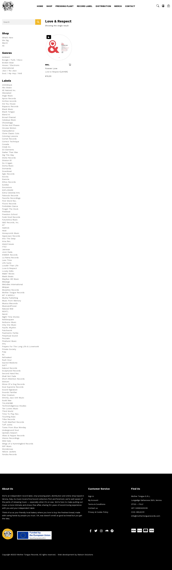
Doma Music (8, 166)
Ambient (6, 57)
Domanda (6, 168)
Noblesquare (8, 319)
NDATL (5, 311)
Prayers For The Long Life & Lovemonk (20, 346)
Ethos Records (9, 182)
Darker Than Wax (10, 152)
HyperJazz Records (11, 236)
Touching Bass (8, 417)
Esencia (5, 179)
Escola (5, 177)
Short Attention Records (13, 379)
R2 (3, 354)
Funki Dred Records (11, 217)
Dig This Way (8, 155)
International (8, 68)
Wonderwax (7, 449)
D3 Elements (8, 150)
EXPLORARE (7, 190)
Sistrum (5, 381)
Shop (49, 6)
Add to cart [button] (71, 64)
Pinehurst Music (9, 341)
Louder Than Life (10, 265)
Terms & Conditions (96, 504)
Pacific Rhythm (9, 328)
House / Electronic (10, 65)
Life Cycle (6, 263)
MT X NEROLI (8, 295)
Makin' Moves (8, 274)
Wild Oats (6, 441)
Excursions (7, 187)
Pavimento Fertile (10, 333)
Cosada (5, 144)
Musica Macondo (10, 303)
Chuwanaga (7, 123)
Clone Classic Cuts (10, 133)
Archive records (9, 101)
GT (3, 225)
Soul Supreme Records (12, 387)
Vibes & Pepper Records (13, 435)
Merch (118, 6)
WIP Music (7, 446)
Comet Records (9, 139)
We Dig (5, 40)
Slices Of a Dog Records (13, 384)
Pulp (4, 352)
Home (40, 6)
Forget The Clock (10, 209)
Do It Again (7, 163)
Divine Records (9, 158)
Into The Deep (9, 238)
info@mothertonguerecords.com (145, 516)
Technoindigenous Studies (14, 406)
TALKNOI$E (7, 403)
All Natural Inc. (9, 90)
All (3, 46)
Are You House (8, 104)
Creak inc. (6, 147)
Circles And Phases (10, 125)
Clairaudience (8, 131)
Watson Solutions (85, 555)
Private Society (9, 349)
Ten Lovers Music (10, 408)
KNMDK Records (10, 255)
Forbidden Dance (10, 206)
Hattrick (5, 228)
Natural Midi (7, 309)
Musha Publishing (10, 298)
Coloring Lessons (10, 136)
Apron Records (9, 98)
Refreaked (6, 357)
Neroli (4, 314)
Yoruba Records (9, 454)
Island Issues (8, 244)
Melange (6, 282)
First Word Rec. (9, 201)
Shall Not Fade (9, 376)
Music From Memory (11, 301)
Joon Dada (7, 252)
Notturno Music (9, 322)
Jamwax (6, 249)
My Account (93, 500)
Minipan (5, 287)
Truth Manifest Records (13, 422)
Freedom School (10, 214)
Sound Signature (9, 390)
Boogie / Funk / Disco (12, 60)
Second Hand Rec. (10, 373)
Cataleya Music (9, 120)
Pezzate (6, 338)
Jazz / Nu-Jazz (9, 71)
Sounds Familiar (9, 392)
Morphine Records (10, 290)
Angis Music (7, 96)
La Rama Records (10, 257)
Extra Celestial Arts (11, 193)
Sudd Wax (6, 400)
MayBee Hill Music (10, 279)
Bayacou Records (10, 106)
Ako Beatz (7, 87)
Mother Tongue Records (13, 292)
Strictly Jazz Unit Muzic (13, 398)
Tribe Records (8, 419)
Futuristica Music (10, 220)
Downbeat (7, 171)
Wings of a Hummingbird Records (17, 444)
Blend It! (6, 114)
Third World (7, 411)
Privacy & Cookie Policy (98, 512)
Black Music (7, 109)
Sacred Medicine (9, 363)
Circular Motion (9, 128)
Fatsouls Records (10, 195)
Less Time (7, 260)
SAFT (4, 365)
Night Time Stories (10, 317)
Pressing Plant (64, 6)
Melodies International (12, 284)
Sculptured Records (11, 371)
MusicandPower (9, 306)
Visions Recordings (10, 438)
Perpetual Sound (10, 336)
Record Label (84, 6)
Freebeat (6, 211)
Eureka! (5, 185)
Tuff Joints (7, 425)
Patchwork (7, 330)
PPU (4, 344)
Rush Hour (7, 360)
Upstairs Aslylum (9, 433)
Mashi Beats (7, 276)
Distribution (103, 6)
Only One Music (9, 325)
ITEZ (4, 247)
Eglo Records (8, 174)
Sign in (91, 496)
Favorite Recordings (11, 198)
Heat (4, 230)
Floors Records (9, 203)
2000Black (7, 85)
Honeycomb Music (10, 233)
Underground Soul (10, 430)
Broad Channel (9, 117)
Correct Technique (10, 141)
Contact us (93, 508)
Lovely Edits (8, 271)
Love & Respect (9, 268)
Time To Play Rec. (10, 414)
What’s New (7, 37)
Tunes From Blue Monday (14, 427)
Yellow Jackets (9, 452)
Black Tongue (8, 112)
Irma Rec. (6, 241)
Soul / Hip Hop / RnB (12, 73)
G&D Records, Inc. (10, 222)
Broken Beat (8, 63)
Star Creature (8, 395)
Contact (130, 6)
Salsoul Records (9, 368)
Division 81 (7, 160)
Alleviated (6, 93)
